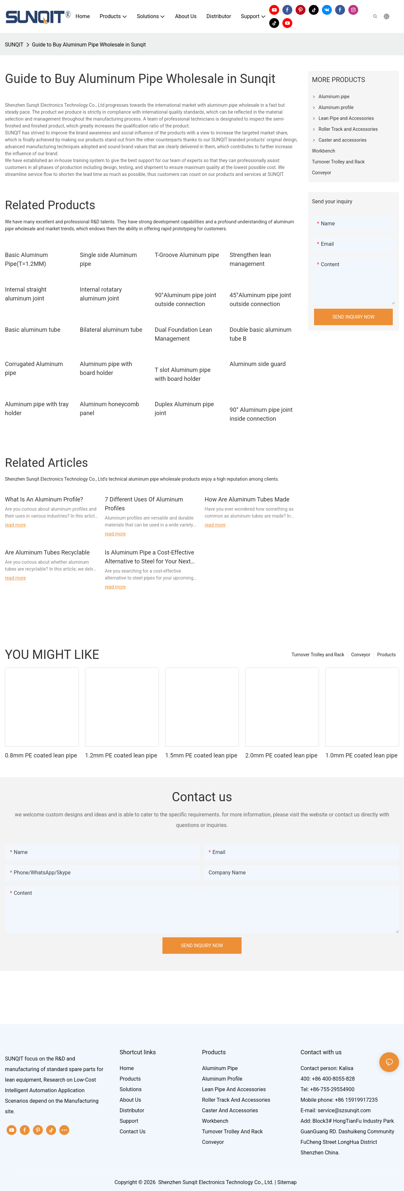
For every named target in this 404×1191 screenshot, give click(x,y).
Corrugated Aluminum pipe (34, 368)
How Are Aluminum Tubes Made (247, 499)
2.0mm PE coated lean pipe (281, 755)
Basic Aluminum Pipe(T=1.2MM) (26, 259)
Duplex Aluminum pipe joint (184, 408)
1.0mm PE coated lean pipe (361, 755)
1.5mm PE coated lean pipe (201, 755)
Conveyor (360, 654)
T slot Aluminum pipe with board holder (183, 374)
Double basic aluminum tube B (261, 334)
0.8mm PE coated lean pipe (41, 755)
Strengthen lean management (250, 259)
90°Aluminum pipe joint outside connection (185, 299)
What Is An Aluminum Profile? (44, 499)
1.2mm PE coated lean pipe (121, 755)
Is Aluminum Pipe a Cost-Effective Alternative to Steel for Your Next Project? (149, 557)
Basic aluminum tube (32, 329)
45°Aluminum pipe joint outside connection (260, 299)
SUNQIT (14, 45)
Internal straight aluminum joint (25, 294)
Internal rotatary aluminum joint (101, 294)
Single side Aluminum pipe (108, 259)
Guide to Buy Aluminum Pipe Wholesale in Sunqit (89, 45)
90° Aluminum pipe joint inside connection (261, 414)
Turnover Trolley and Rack (318, 654)
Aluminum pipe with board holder (106, 368)
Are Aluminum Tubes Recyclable (47, 552)
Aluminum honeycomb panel (109, 408)
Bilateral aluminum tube (111, 329)
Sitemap (287, 1182)
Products (386, 654)
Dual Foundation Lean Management (183, 334)
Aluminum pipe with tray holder (37, 408)
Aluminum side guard (258, 363)
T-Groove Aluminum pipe (187, 254)
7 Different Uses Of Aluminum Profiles (144, 504)
